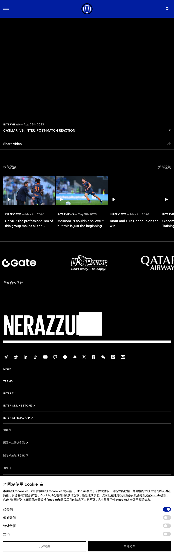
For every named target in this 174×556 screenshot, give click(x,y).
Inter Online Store (17, 405)
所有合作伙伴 (13, 283)
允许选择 (45, 546)
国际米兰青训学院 (14, 442)
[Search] (167, 8)
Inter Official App (16, 417)
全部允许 (129, 546)
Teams (8, 381)
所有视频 (164, 167)
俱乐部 (7, 430)
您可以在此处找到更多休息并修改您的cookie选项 (134, 495)
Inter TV (9, 393)
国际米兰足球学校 (14, 455)
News (7, 369)
